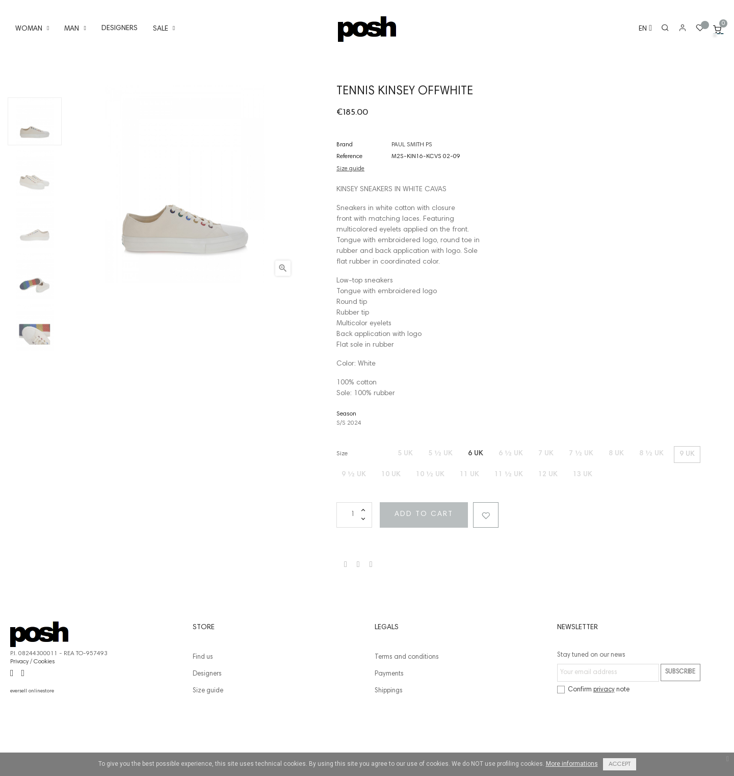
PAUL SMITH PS (411, 191)
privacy (604, 736)
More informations (572, 763)
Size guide (350, 215)
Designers (207, 720)
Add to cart (429, 560)
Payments (389, 720)
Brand (344, 191)
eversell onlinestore (32, 737)
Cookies (44, 708)
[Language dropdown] (641, 29)
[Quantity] (354, 561)
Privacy (19, 708)
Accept (620, 764)
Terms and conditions (407, 704)
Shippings (389, 737)
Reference (349, 203)
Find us (203, 704)
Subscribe (680, 718)
